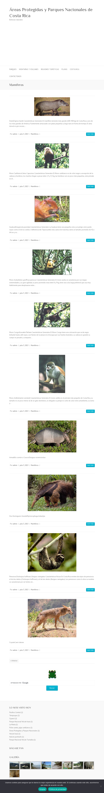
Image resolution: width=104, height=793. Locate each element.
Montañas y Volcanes (28, 69)
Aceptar (43, 789)
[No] (101, 786)
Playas (64, 69)
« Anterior (13, 661)
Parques (13, 69)
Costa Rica (74, 69)
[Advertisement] (52, 46)
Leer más (90, 134)
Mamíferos (35, 134)
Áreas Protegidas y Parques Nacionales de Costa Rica (50, 12)
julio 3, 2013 (24, 134)
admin (15, 134)
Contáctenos (15, 76)
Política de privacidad (57, 789)
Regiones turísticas (50, 69)
